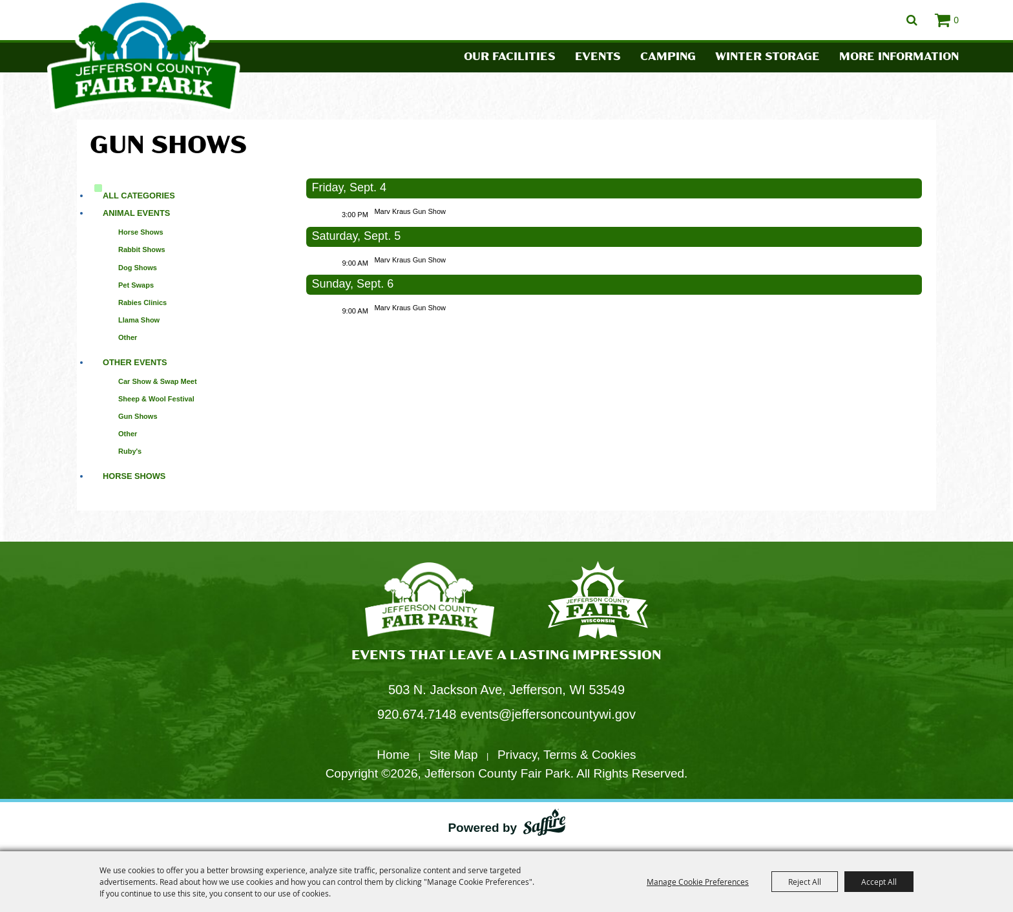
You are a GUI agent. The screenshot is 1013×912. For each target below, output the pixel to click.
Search (912, 20)
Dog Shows (137, 267)
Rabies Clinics (142, 302)
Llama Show (139, 320)
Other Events (135, 362)
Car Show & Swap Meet (157, 381)
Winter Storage (767, 57)
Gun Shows (138, 416)
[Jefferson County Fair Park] (429, 601)
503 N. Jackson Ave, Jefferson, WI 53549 (506, 690)
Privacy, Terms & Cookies (566, 754)
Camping (668, 57)
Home (393, 754)
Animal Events (136, 213)
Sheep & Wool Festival (156, 399)
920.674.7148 (416, 714)
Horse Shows (140, 232)
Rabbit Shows (141, 249)
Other (127, 337)
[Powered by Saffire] (544, 825)
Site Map (454, 754)
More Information (899, 57)
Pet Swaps (136, 285)
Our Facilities (510, 57)
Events (598, 57)
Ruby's (129, 451)
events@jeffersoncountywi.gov (548, 714)
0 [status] (956, 20)
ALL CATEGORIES (139, 195)
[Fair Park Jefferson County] (597, 601)
